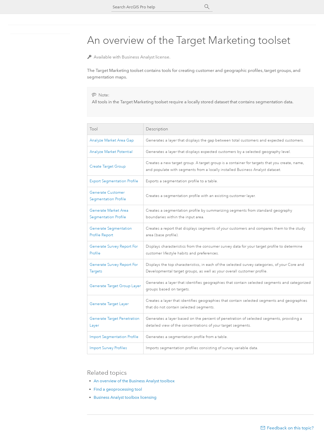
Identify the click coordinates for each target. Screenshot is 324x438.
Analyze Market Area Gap (112, 140)
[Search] (207, 6)
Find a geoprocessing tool (118, 389)
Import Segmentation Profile (114, 336)
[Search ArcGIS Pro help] (156, 7)
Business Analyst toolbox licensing (125, 397)
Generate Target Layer (109, 304)
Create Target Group (108, 166)
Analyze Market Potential (111, 151)
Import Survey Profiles (108, 348)
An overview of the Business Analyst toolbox (134, 381)
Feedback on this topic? (290, 427)
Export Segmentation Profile (114, 181)
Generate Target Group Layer (115, 286)
